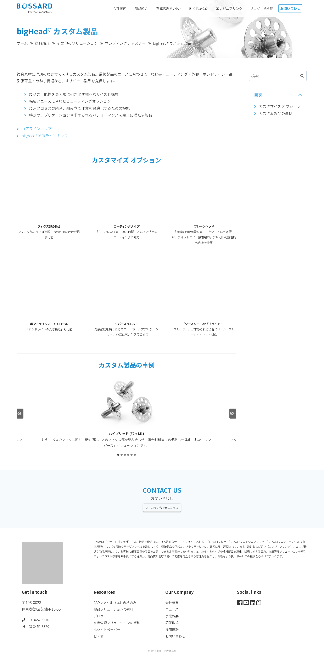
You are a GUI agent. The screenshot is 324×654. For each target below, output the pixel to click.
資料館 (268, 8)
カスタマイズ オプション (280, 106)
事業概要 (172, 615)
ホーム (22, 43)
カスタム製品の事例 (275, 113)
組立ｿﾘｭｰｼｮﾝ (201, 8)
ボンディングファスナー (125, 43)
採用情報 (172, 629)
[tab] (118, 455)
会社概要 (172, 602)
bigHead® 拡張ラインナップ (45, 135)
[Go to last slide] (20, 414)
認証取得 (172, 622)
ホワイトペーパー (108, 629)
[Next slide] (232, 414)
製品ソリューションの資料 (116, 609)
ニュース (172, 609)
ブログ (255, 8)
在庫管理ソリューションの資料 (120, 622)
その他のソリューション (77, 43)
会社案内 (122, 8)
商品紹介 (144, 8)
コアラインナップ (36, 128)
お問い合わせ (290, 8)
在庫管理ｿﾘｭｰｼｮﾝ (171, 8)
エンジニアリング (231, 8)
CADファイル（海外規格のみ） (119, 602)
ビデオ (99, 636)
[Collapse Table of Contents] (278, 94)
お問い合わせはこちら (164, 508)
